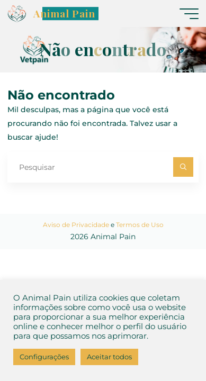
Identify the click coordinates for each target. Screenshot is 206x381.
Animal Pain (64, 13)
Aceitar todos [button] (109, 356)
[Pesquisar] (183, 167)
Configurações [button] (44, 356)
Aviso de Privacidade (76, 225)
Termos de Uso (140, 225)
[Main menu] (189, 13)
